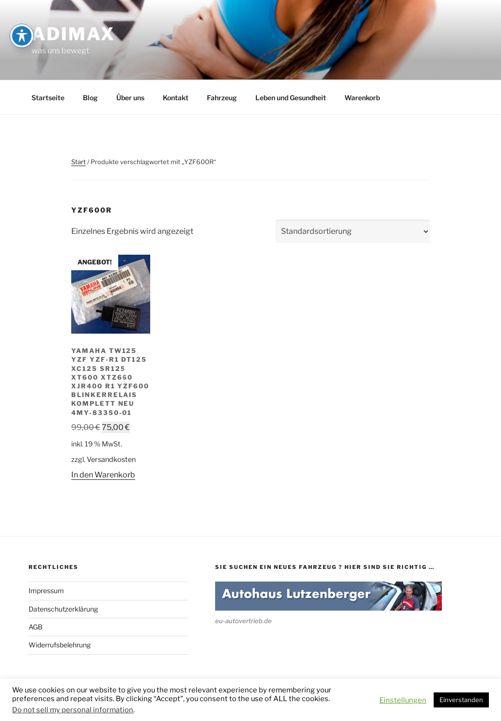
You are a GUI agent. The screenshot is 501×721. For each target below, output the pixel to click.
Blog (90, 97)
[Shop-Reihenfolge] (353, 231)
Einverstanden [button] (461, 700)
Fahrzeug (222, 97)
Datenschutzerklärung (63, 609)
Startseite (47, 97)
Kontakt (175, 97)
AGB (36, 627)
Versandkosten (111, 459)
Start (78, 162)
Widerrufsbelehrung (60, 645)
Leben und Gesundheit (290, 97)
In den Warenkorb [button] (103, 474)
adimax (73, 34)
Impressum (46, 590)
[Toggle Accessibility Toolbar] (21, 14)
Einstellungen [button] (402, 700)
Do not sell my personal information (72, 710)
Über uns (130, 97)
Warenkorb (362, 97)
